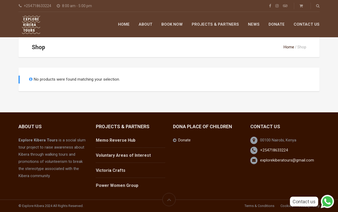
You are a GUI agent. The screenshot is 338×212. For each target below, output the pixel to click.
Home (124, 24)
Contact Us (307, 24)
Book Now (172, 24)
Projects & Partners (215, 24)
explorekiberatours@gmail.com (287, 160)
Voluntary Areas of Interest (123, 155)
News (254, 24)
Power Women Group (117, 185)
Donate (277, 24)
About (145, 24)
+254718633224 (274, 150)
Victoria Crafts (110, 170)
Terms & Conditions (259, 206)
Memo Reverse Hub (115, 140)
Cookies (286, 206)
